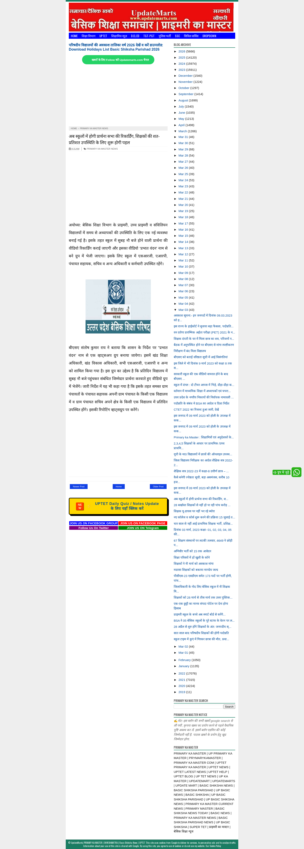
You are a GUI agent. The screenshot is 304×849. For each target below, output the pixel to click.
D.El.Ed (135, 35)
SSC (177, 35)
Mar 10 (183, 266)
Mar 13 (183, 248)
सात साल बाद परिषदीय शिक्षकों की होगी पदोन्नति (201, 633)
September (186, 94)
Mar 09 (183, 272)
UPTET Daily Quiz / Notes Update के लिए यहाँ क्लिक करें (117, 506)
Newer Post (79, 486)
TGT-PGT (149, 35)
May (181, 118)
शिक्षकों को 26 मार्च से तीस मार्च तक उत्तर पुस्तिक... (203, 597)
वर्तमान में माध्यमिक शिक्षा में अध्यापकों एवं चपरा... (202, 391)
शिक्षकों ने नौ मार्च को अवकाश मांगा (194, 563)
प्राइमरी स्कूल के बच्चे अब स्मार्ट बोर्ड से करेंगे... (200, 614)
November (185, 81)
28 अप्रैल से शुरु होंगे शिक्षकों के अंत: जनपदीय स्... (202, 626)
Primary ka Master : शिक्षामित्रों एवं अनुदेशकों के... (204, 437)
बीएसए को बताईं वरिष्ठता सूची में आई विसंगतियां (201, 357)
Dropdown (209, 35)
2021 (182, 679)
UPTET (103, 35)
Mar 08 (183, 279)
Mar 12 (183, 254)
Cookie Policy (215, 846)
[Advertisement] (118, 95)
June (182, 112)
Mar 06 (183, 291)
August (183, 100)
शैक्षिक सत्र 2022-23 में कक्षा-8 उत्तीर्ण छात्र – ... (201, 471)
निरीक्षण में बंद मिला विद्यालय (190, 351)
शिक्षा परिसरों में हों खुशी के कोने (192, 557)
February (185, 660)
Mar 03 (183, 309)
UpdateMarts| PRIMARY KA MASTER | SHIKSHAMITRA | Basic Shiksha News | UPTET (108, 842)
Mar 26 (183, 167)
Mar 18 (183, 217)
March (183, 131)
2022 (182, 673)
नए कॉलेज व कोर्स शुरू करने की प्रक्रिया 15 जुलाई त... (204, 517)
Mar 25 (183, 174)
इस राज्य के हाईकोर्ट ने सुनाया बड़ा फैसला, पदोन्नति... (204, 326)
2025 (182, 57)
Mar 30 (183, 143)
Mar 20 (183, 205)
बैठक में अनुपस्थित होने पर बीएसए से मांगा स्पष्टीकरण (204, 345)
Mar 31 (183, 137)
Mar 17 (183, 223)
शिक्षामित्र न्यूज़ (119, 35)
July (181, 106)
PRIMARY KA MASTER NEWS (101, 149)
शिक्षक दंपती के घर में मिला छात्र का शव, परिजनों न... (204, 338)
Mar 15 (183, 235)
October (184, 88)
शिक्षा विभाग (88, 35)
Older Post (158, 486)
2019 (182, 692)
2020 (182, 686)
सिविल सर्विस (191, 35)
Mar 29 (183, 149)
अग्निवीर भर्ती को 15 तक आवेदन (192, 551)
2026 (182, 51)
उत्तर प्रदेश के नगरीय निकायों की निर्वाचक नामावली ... (204, 397)
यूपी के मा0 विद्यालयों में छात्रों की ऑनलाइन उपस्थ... (203, 454)
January (184, 666)
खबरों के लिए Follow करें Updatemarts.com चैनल (120, 59)
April (181, 125)
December (185, 75)
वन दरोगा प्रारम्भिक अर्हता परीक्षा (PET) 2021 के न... (204, 332)
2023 (182, 69)
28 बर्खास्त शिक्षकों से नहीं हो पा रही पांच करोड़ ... (202, 505)
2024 (182, 63)
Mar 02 (183, 646)
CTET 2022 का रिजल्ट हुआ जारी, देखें (196, 409)
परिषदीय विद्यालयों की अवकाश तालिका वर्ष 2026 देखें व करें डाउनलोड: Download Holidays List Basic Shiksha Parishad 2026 (116, 47)
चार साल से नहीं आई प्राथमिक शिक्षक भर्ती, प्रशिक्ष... (203, 523)
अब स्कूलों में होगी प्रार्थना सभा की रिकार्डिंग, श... (201, 499)
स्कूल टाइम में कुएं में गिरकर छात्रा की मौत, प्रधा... (201, 639)
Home (74, 35)
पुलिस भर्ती (165, 35)
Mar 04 (183, 303)
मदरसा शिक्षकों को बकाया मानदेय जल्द (196, 569)
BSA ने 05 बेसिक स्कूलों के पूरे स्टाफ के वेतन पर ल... (204, 620)
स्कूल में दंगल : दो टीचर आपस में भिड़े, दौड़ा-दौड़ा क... (204, 385)
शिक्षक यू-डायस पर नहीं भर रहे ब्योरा (194, 511)
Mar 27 (183, 161)
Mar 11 (183, 260)
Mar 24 (183, 180)
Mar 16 (183, 229)
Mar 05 (183, 297)
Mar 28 (183, 155)
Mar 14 (183, 241)
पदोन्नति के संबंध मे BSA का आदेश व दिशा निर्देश (201, 403)
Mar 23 (183, 186)
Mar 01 (183, 652)
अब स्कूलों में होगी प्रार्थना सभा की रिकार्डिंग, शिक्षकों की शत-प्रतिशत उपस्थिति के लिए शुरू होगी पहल (114, 139)
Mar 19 (183, 211)
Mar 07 (183, 285)
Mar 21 (183, 198)
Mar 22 (183, 192)
